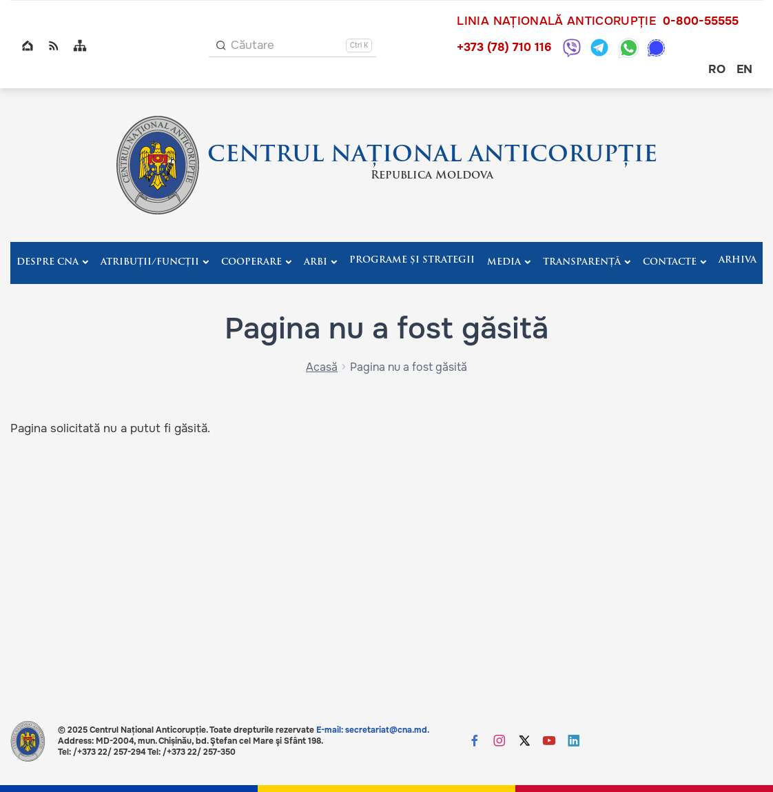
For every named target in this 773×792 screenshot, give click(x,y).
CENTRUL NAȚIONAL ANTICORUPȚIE (432, 156)
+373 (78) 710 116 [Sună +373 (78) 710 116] (504, 47)
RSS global (54, 45)
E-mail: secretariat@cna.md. (372, 729)
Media (504, 262)
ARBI (315, 262)
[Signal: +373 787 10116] (656, 48)
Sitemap (80, 45)
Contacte (670, 262)
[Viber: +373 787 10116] (571, 47)
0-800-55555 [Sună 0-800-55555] (701, 21)
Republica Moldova (432, 175)
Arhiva (737, 260)
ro (716, 69)
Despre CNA (48, 262)
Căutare (252, 45)
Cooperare (251, 262)
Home (27, 45)
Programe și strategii (412, 260)
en (744, 69)
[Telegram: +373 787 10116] (599, 47)
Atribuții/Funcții (150, 262)
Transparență (582, 262)
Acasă (322, 367)
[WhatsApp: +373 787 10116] (629, 48)
